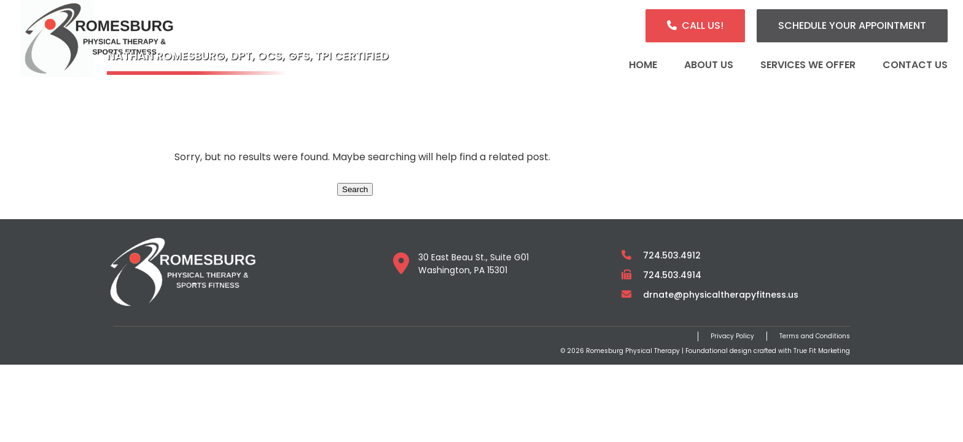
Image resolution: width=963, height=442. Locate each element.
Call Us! (702, 25)
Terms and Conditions (814, 336)
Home (643, 65)
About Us (708, 65)
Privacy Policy (732, 336)
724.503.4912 (672, 255)
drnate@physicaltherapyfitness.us (720, 295)
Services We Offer (808, 65)
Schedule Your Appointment (852, 25)
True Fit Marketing (821, 350)
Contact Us (915, 65)
